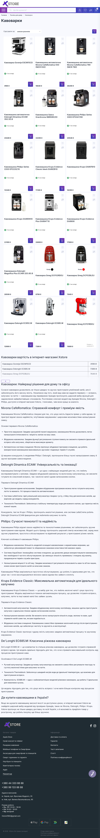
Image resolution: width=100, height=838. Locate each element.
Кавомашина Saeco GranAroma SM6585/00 (46, 116)
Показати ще (7, 774)
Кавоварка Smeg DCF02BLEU (80, 275)
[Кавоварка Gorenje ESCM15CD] (18, 46)
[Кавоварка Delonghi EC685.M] (50, 307)
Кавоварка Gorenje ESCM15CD (18, 62)
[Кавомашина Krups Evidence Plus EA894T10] (50, 202)
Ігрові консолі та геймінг (13, 741)
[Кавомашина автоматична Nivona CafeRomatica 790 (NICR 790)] (81, 46)
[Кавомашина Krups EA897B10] (81, 150)
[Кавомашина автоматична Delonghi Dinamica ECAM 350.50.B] (18, 98)
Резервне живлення (11, 745)
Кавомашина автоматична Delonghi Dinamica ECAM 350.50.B (16, 116)
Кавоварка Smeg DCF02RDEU (49, 275)
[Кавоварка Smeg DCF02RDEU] (50, 254)
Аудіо (5, 770)
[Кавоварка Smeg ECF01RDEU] (81, 307)
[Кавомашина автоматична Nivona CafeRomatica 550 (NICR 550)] (50, 46)
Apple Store (7, 737)
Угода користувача (47, 831)
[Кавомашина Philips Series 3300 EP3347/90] (81, 98)
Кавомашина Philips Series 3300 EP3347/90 (79, 116)
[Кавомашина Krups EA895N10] (18, 202)
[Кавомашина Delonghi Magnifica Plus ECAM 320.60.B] (18, 254)
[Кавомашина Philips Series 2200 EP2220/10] (18, 150)
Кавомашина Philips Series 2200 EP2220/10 (16, 168)
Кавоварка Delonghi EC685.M (49, 323)
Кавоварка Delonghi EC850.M (18, 323)
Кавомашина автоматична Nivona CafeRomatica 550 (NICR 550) (48, 64)
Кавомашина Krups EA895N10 (18, 219)
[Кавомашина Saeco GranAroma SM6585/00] (50, 98)
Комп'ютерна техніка (11, 766)
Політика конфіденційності (50, 833)
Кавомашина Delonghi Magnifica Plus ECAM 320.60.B (18, 272)
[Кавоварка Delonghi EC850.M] (18, 307)
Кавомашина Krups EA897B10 (81, 167)
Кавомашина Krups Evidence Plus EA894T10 (49, 220)
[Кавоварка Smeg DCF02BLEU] (81, 254)
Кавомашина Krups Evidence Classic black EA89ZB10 (49, 168)
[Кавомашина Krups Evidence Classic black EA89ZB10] (50, 150)
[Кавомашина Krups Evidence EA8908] (81, 202)
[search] (41, 10)
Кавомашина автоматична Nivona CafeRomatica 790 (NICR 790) (79, 64)
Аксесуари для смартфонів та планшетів (19, 753)
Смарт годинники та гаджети (15, 757)
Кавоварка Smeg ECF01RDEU (80, 324)
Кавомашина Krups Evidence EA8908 (80, 220)
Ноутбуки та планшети (12, 761)
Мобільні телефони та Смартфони (16, 749)
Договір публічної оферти (49, 835)
